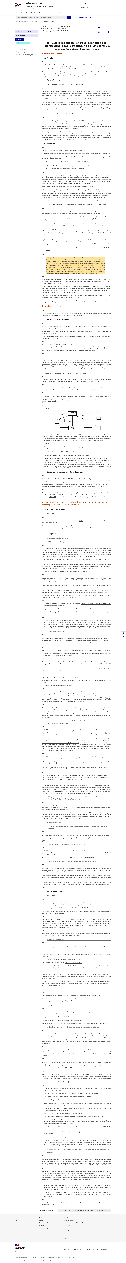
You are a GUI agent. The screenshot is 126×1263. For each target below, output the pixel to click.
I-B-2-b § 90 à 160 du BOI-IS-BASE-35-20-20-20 (80, 858)
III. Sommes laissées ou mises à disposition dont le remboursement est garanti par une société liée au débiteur (27, 57)
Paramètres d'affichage (69, 1257)
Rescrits (54, 13)
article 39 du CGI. (73, 297)
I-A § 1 (81, 521)
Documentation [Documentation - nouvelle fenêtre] (43, 1225)
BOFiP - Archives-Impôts (65, 13)
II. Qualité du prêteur (22, 52)
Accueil (17, 13)
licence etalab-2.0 (47, 1261)
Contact (17, 1223)
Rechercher (69, 17)
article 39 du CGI (69, 69)
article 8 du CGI (81, 162)
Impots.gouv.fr (67, 1235)
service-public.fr (78, 1249)
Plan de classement (25, 21)
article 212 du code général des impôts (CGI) (72, 65)
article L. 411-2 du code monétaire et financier (68, 578)
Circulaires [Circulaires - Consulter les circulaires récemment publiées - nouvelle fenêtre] (66, 1225)
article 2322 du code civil (77, 966)
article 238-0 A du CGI (95, 624)
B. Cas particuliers (23, 47)
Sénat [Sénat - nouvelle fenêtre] (65, 1238)
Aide (16, 1220)
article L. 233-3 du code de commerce (60, 655)
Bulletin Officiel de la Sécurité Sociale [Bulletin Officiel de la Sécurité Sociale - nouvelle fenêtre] (72, 1223)
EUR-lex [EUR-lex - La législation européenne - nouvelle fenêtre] (66, 1230)
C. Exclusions (22, 49)
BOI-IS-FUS (53, 497)
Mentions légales (34, 1257)
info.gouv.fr (67, 1249)
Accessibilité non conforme (21, 1257)
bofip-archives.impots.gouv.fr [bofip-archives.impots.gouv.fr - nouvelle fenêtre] (46, 1228)
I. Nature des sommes (23, 43)
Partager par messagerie (107, 32)
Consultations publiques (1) (41, 13)
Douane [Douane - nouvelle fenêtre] (66, 1228)
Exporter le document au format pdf (94, 27)
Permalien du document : (47, 1210)
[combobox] (42, 17)
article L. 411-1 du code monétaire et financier (60, 580)
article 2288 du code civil (71, 959)
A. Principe (21, 45)
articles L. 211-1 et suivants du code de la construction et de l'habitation (76, 742)
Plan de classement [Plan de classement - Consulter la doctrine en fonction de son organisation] (26, 13)
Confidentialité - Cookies (54, 1257)
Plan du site (43, 1257)
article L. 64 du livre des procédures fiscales (93, 923)
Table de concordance (44, 1223)
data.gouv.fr (104, 1249)
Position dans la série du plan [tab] (24, 32)
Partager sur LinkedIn (103, 32)
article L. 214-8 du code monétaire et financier (89, 121)
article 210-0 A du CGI (54, 495)
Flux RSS (41, 1220)
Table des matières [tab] (21, 28)
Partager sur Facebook (94, 32)
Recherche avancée (85, 17)
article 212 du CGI (74, 102)
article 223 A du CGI (91, 1165)
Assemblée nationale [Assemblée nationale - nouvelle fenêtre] (69, 1220)
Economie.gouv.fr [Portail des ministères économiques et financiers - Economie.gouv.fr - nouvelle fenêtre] (68, 1233)
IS (32, 21)
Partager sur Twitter (98, 32)
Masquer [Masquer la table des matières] (20, 40)
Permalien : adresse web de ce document (103, 27)
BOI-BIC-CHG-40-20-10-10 (50, 402)
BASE (36, 21)
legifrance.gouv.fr (92, 1249)
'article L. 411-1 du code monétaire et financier (88, 552)
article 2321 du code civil (73, 963)
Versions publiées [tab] (20, 35)
